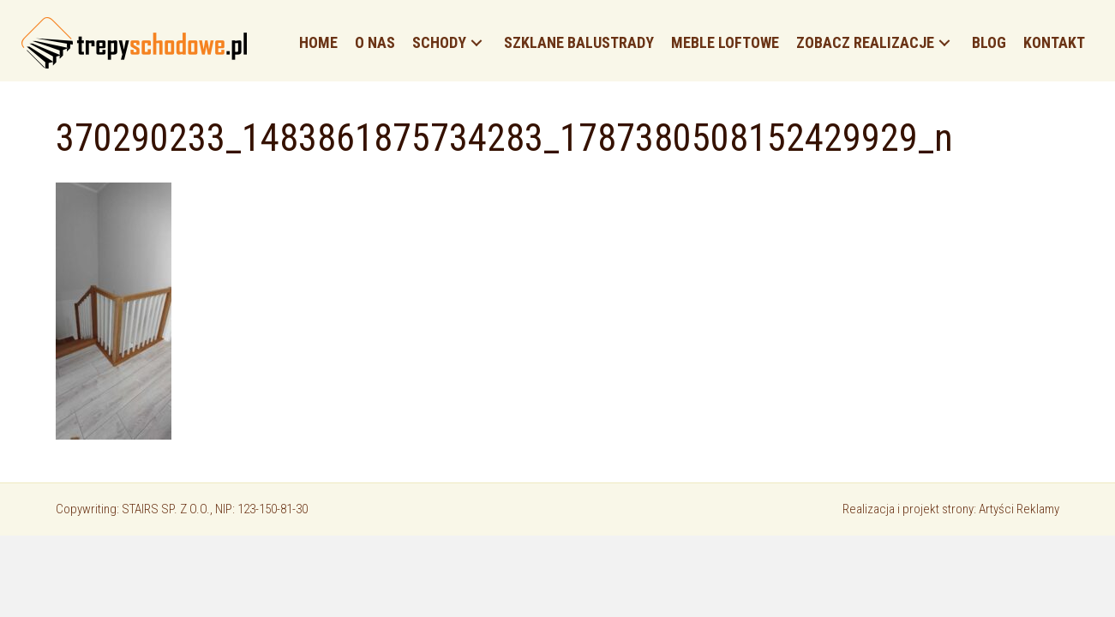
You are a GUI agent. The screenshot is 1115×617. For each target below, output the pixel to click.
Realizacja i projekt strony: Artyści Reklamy (950, 509)
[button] (476, 43)
